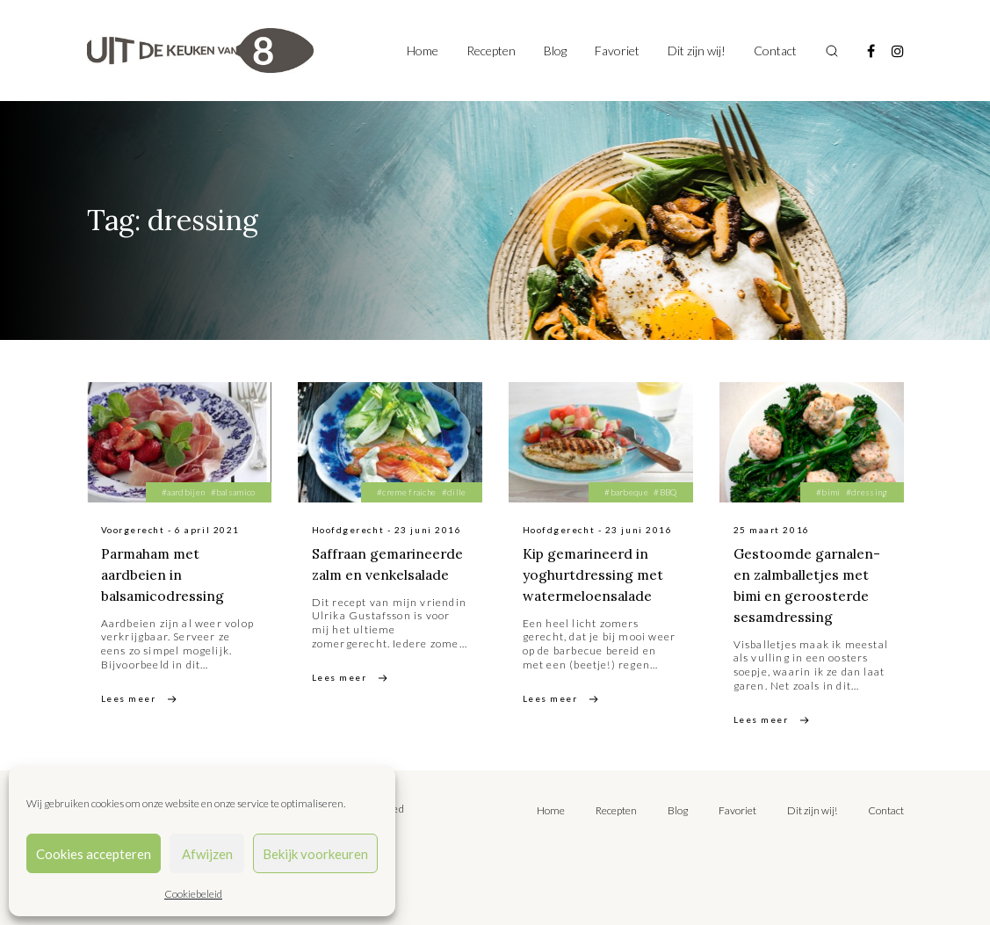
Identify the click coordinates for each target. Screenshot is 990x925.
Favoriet (617, 50)
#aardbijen (183, 492)
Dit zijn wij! (697, 50)
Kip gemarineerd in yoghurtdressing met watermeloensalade (594, 574)
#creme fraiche (406, 492)
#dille (454, 492)
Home (422, 50)
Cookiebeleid (193, 893)
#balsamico (233, 492)
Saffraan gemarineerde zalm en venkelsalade (388, 574)
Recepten (491, 50)
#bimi (828, 492)
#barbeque (626, 492)
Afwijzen (207, 854)
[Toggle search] (832, 51)
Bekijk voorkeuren (315, 854)
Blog (555, 50)
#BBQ (665, 492)
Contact (775, 50)
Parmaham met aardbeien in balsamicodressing (164, 574)
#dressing (867, 492)
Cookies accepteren (93, 854)
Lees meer (128, 698)
